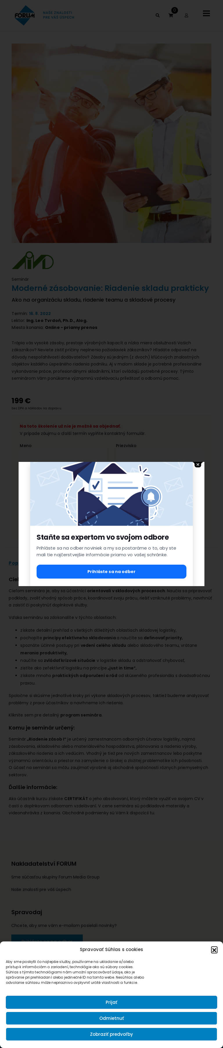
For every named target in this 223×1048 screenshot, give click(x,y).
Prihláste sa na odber (111, 572)
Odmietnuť (111, 1018)
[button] (214, 949)
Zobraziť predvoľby (111, 1034)
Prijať (111, 1002)
